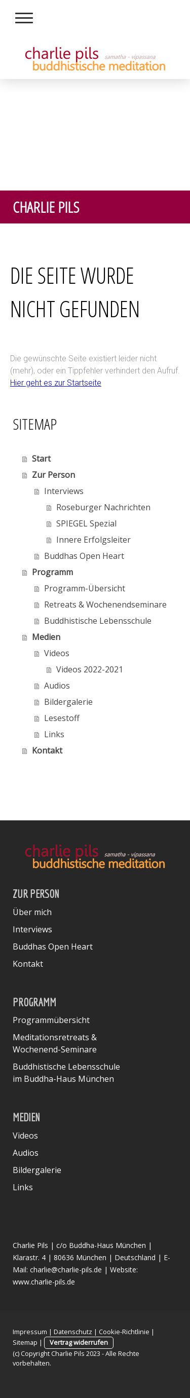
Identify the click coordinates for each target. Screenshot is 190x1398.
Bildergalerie (68, 701)
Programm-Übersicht (84, 588)
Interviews (64, 491)
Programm (52, 572)
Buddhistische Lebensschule (97, 620)
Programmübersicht (51, 1020)
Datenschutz (73, 1331)
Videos (56, 653)
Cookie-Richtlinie (124, 1331)
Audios (57, 685)
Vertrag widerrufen (79, 1342)
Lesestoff (62, 718)
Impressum (30, 1331)
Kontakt (47, 750)
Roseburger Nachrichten (103, 507)
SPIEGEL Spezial (86, 523)
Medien (46, 637)
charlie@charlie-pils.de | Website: (84, 1269)
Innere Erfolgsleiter (93, 539)
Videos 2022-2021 (89, 669)
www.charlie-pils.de (44, 1282)
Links (54, 734)
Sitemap (25, 1342)
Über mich (32, 912)
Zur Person (53, 474)
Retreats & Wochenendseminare (105, 604)
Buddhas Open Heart (84, 555)
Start (41, 458)
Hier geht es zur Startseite (55, 383)
